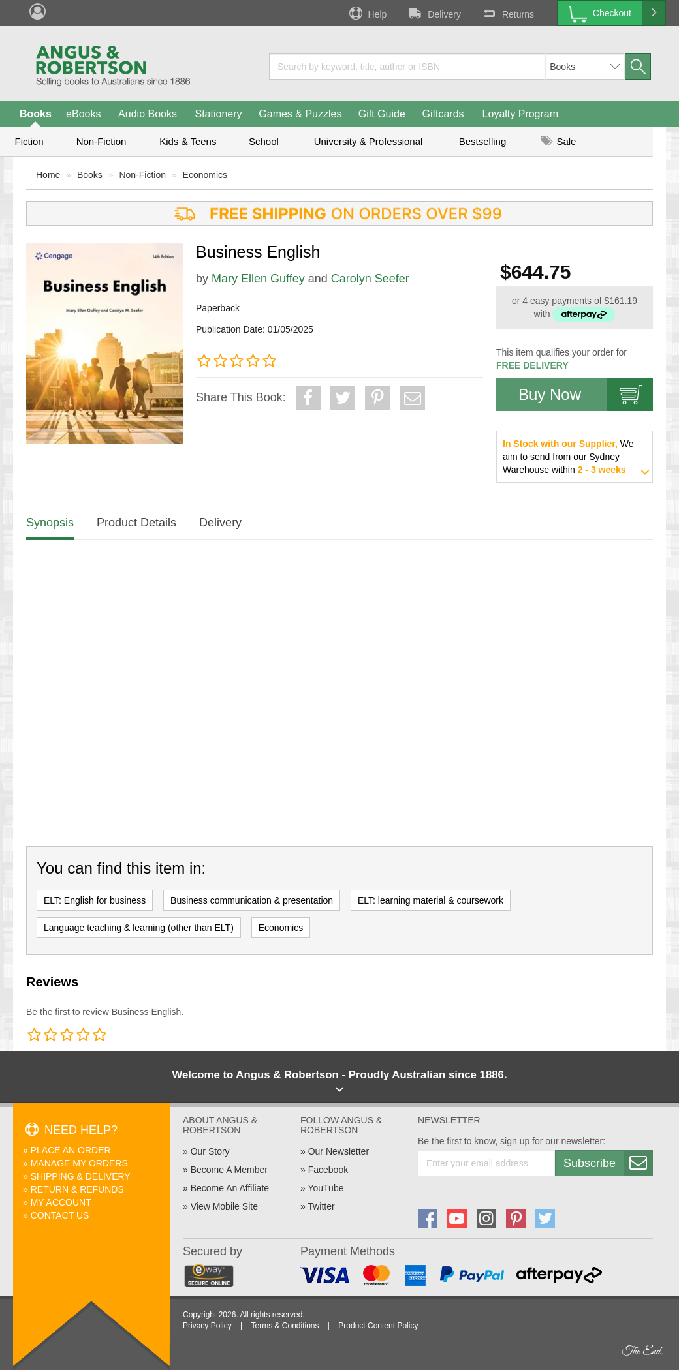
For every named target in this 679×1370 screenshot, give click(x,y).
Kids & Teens (187, 141)
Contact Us (60, 1215)
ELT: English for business (95, 900)
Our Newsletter (338, 1151)
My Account (61, 1202)
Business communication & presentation (251, 900)
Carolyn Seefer (370, 278)
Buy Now (585, 394)
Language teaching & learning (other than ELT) (139, 927)
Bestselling (483, 141)
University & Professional (368, 141)
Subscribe (607, 1163)
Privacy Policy (207, 1325)
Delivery (433, 13)
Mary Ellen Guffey (258, 278)
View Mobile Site (224, 1206)
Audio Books (147, 113)
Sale (558, 141)
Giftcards (443, 113)
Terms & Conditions (285, 1325)
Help (367, 13)
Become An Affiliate (230, 1188)
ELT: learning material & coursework (430, 900)
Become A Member (229, 1169)
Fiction (28, 141)
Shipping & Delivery (81, 1176)
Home (48, 175)
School (264, 141)
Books (36, 113)
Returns (507, 13)
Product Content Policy (378, 1325)
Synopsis (50, 522)
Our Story (210, 1151)
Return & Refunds (77, 1189)
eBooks (83, 113)
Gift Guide (381, 113)
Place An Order (71, 1150)
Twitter (321, 1206)
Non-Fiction (101, 141)
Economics (205, 175)
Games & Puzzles (300, 113)
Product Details (136, 522)
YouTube (325, 1188)
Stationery (218, 113)
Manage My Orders (79, 1163)
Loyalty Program (520, 113)
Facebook (328, 1169)
